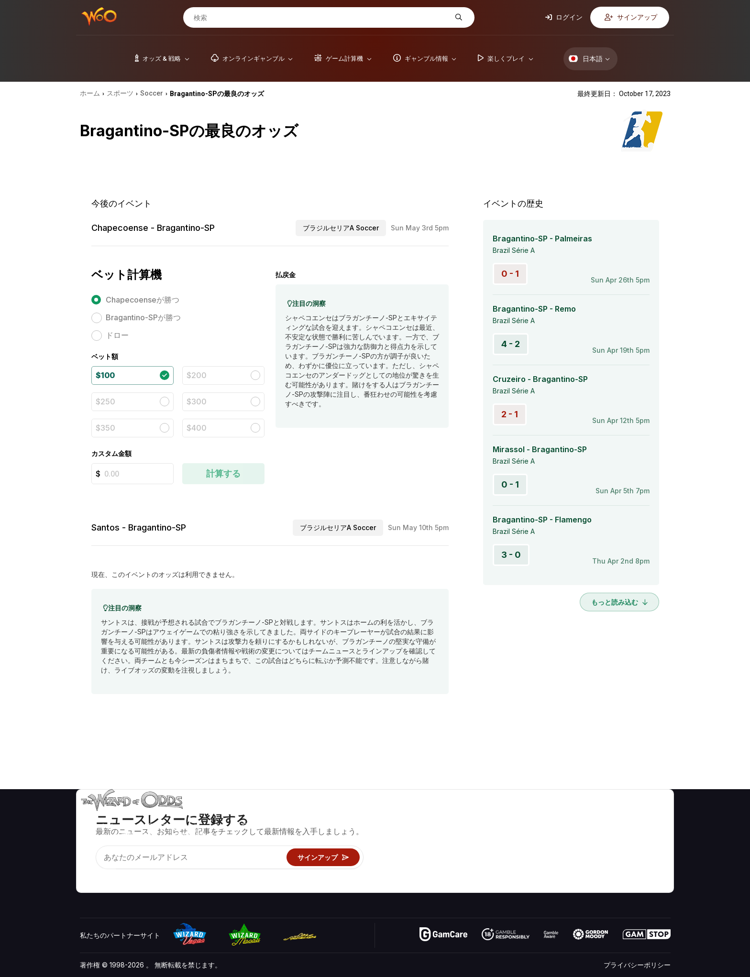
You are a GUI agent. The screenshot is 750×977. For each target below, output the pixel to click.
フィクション (644, 857)
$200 (197, 375)
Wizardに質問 (493, 885)
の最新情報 (579, 857)
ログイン (564, 17)
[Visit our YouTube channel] (88, 873)
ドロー (117, 335)
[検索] (321, 17)
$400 (197, 428)
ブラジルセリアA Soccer (341, 228)
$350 (105, 428)
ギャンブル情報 (495, 843)
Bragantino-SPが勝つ (143, 317)
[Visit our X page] (109, 873)
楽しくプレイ (492, 857)
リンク (572, 843)
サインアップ (631, 17)
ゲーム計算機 (492, 829)
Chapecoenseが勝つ (142, 299)
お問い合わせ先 (585, 829)
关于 (569, 816)
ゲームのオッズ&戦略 (504, 816)
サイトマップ (644, 843)
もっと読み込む (619, 602)
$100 (105, 375)
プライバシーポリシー (637, 965)
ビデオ (634, 816)
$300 (197, 401)
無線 (569, 871)
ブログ (634, 829)
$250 (105, 401)
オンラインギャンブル (505, 871)
